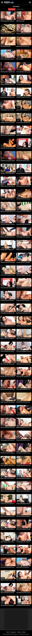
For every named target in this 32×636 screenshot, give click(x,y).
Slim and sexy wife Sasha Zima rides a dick (8, 491)
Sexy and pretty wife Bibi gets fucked (23, 224)
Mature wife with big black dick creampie (8, 186)
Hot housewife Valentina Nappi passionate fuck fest (8, 71)
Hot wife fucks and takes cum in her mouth (8, 554)
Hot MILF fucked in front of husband (23, 97)
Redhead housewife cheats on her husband (8, 160)
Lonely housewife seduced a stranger (8, 33)
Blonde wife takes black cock (8, 211)
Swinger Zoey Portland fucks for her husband (8, 173)
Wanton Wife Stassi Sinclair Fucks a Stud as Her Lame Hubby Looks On (23, 338)
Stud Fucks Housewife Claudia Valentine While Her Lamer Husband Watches (8, 275)
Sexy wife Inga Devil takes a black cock (23, 478)
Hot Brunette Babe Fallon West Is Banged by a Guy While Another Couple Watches (23, 503)
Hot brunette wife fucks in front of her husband (8, 325)
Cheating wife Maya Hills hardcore (23, 325)
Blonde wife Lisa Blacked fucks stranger (8, 135)
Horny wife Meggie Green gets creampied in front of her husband (23, 351)
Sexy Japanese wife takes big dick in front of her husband (8, 465)
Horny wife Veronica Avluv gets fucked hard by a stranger (23, 198)
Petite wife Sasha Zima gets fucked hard (23, 364)
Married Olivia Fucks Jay (22, 46)
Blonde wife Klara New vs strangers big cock (23, 173)
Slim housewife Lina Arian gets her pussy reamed (8, 351)
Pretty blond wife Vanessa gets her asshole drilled (8, 300)
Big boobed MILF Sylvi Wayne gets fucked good (8, 389)
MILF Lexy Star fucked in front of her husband (8, 516)
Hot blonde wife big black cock (8, 605)
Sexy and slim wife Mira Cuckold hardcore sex (23, 376)
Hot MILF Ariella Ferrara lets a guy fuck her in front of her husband (23, 465)
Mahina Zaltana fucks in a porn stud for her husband (8, 580)
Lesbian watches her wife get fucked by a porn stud (8, 84)
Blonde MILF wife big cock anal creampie (23, 402)
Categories (13, 632)
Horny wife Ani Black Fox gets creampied (23, 389)
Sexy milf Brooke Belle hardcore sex (23, 110)
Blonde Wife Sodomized (22, 567)
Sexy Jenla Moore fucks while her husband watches (23, 287)
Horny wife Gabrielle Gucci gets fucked (8, 567)
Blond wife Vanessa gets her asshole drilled (8, 59)
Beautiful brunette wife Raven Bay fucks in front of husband (23, 605)
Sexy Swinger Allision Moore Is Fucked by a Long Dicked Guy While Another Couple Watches (8, 541)
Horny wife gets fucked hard (23, 148)
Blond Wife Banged (6, 46)
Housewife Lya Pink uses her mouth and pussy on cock (23, 592)
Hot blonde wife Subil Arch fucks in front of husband (8, 503)
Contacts (19, 632)
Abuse (24, 632)
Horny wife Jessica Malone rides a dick (23, 211)
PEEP (8, 2)
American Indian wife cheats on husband (23, 414)
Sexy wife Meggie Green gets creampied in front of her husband (8, 224)
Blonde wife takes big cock (7, 97)
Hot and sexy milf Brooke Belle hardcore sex (8, 262)
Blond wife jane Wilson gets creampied (8, 364)
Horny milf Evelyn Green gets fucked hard (23, 33)
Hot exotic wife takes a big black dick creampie (23, 580)
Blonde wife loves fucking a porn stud (8, 376)
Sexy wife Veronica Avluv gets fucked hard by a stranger (8, 148)
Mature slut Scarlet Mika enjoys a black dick (23, 249)
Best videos (12, 9)
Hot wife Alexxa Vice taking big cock (23, 262)
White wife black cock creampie (23, 427)
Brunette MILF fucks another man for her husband (23, 84)
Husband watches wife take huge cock (8, 122)
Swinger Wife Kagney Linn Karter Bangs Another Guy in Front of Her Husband (8, 249)
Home (7, 632)
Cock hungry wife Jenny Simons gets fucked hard (8, 21)
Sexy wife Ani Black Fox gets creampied (23, 529)
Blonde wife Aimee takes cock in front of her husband (23, 160)
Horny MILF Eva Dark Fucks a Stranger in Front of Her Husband (8, 313)
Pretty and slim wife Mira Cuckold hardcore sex (8, 198)
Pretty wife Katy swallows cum (23, 300)
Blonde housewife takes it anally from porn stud (8, 453)
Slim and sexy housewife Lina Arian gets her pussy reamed (23, 516)
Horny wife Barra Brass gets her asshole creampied (23, 71)
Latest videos (20, 9)
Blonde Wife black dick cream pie (23, 440)
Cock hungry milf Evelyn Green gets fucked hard (8, 440)
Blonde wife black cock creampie (8, 237)
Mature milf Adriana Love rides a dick (23, 135)
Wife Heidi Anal (20, 21)
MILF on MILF (19, 59)
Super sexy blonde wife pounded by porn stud (8, 402)
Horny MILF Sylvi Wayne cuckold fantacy (8, 414)
